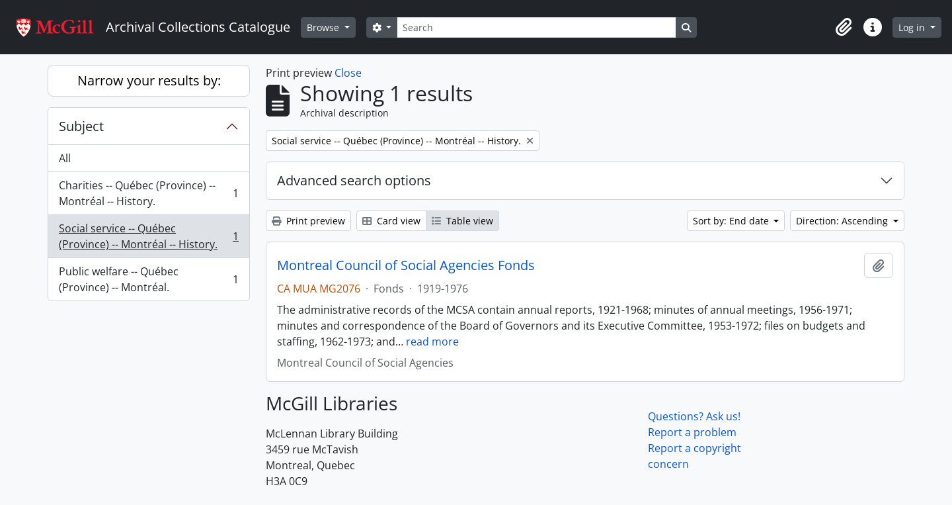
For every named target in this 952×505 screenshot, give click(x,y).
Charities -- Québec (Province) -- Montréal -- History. (148, 193)
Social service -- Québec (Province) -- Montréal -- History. (148, 236)
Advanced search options (354, 180)
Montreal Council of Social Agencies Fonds (406, 265)
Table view (462, 220)
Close (348, 73)
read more (432, 341)
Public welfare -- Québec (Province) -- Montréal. (148, 279)
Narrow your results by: (149, 80)
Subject (81, 126)
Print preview (308, 220)
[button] (843, 27)
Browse (324, 27)
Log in (913, 27)
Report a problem (692, 432)
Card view (391, 220)
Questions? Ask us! (694, 416)
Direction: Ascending (843, 220)
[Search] (536, 27)
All (65, 158)
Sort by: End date (732, 220)
